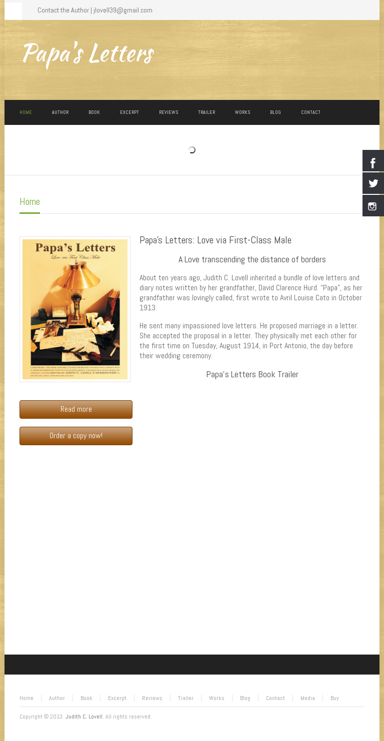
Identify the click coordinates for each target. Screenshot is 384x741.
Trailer (186, 698)
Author (57, 698)
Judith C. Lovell (84, 717)
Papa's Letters (86, 52)
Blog (245, 698)
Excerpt (117, 698)
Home (30, 201)
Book (86, 698)
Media (307, 698)
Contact (275, 698)
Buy (334, 698)
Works (216, 698)
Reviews (152, 698)
